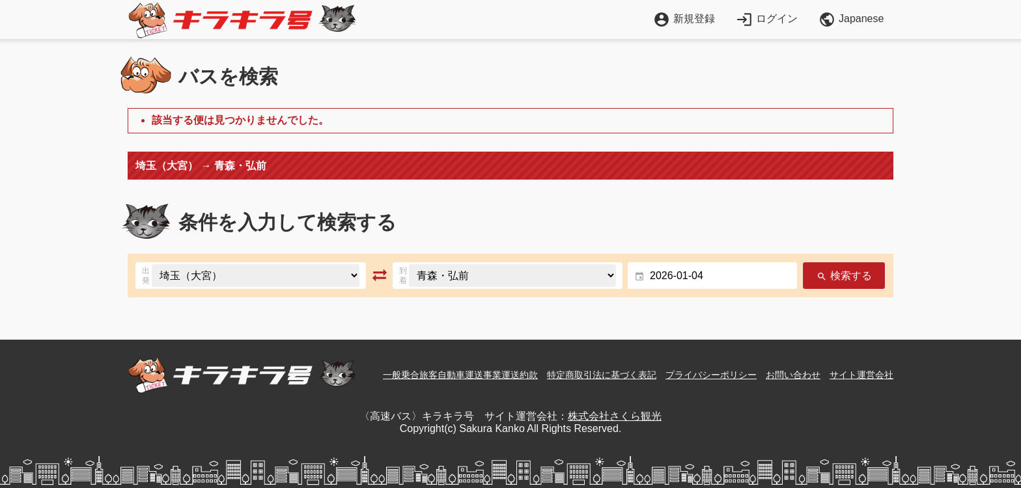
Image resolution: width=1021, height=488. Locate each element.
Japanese (851, 19)
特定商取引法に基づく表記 (601, 375)
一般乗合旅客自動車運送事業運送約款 (460, 375)
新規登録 (684, 18)
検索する (844, 276)
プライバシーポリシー (711, 375)
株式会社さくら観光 (615, 416)
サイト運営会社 (861, 375)
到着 (403, 275)
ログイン (767, 18)
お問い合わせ (793, 375)
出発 (146, 275)
